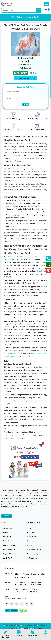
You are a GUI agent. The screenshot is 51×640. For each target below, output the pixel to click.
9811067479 (20, 73)
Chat (33, 73)
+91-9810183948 (35, 592)
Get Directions (11, 610)
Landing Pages (34, 554)
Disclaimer (13, 628)
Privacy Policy (26, 625)
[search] (38, 10)
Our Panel (7, 537)
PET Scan (32, 537)
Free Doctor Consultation (26, 78)
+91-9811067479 (22, 592)
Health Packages (35, 549)
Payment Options (9, 554)
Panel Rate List (8, 541)
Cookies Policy (40, 625)
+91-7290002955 (22, 589)
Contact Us (6, 516)
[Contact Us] (48, 259)
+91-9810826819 (35, 589)
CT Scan (32, 532)
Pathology (32, 545)
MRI (30, 528)
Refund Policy (34, 558)
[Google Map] (48, 271)
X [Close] (42, 443)
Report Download (10, 545)
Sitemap (22, 628)
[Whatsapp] (48, 265)
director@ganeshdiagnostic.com (16, 598)
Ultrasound (33, 541)
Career (5, 532)
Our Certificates (9, 549)
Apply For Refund (9, 558)
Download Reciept (34, 628)
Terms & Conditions (12, 625)
